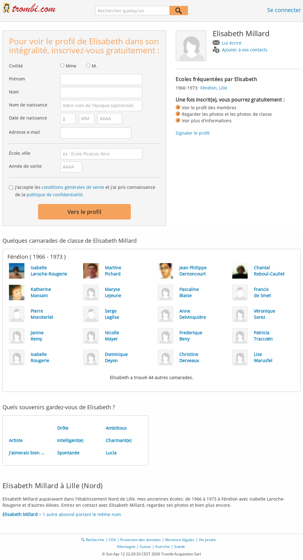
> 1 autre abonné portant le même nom (61, 514)
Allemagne (126, 546)
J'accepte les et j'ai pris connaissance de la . (85, 191)
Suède (179, 546)
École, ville (19, 153)
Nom (14, 92)
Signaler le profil (193, 133)
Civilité (16, 66)
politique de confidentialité (55, 195)
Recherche (95, 539)
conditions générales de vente (73, 187)
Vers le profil (84, 211)
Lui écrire (231, 43)
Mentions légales (179, 539)
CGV (112, 539)
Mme (71, 66)
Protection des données (140, 539)
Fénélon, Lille (213, 88)
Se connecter (284, 10)
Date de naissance (28, 118)
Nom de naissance (28, 105)
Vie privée (207, 539)
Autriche (162, 546)
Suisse (145, 546)
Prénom (17, 79)
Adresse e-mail (24, 132)
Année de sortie (25, 166)
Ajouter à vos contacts (244, 50)
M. (94, 66)
